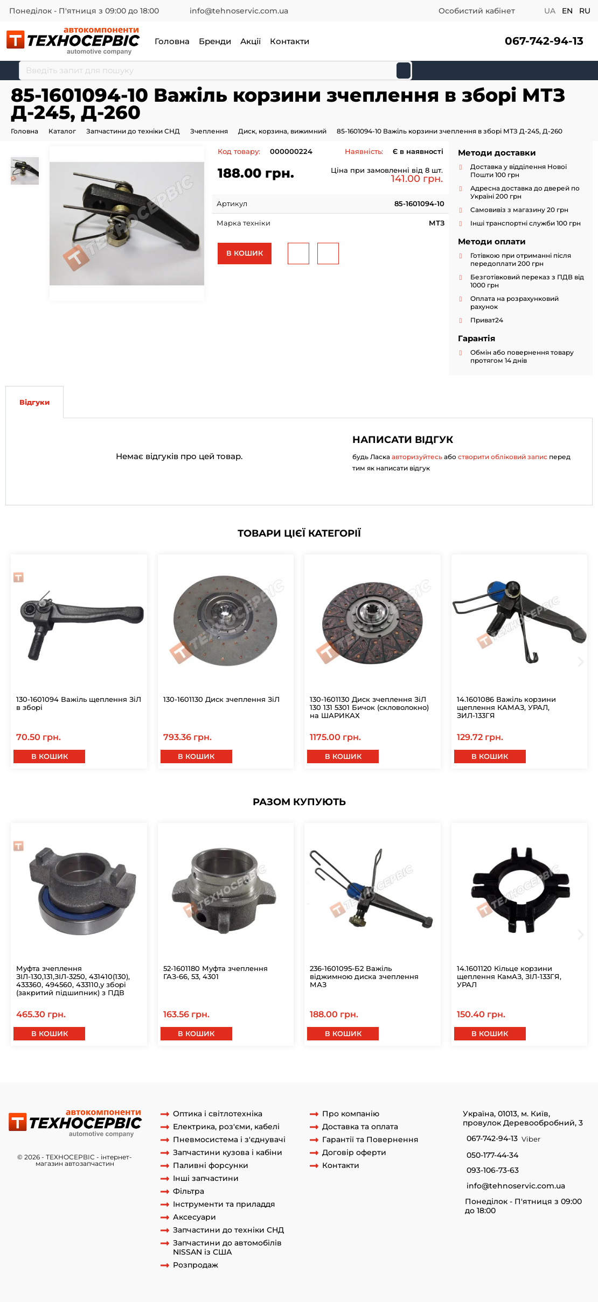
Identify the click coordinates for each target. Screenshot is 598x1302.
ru (584, 11)
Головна (172, 41)
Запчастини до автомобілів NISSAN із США (227, 1247)
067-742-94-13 (544, 40)
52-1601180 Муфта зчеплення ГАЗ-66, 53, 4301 (215, 972)
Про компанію (350, 1113)
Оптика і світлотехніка (217, 1113)
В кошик (244, 253)
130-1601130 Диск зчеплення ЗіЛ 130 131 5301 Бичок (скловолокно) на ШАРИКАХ (369, 707)
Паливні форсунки (210, 1165)
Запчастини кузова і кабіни (227, 1152)
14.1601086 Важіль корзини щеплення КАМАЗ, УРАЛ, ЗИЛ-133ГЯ (506, 707)
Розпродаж (195, 1265)
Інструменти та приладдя (224, 1204)
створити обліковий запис (502, 457)
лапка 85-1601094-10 (112, 1072)
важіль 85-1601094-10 (190, 1072)
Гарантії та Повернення (370, 1139)
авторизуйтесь (417, 457)
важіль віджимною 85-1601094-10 (291, 1072)
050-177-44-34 (492, 1155)
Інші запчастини (206, 1178)
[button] (543, 41)
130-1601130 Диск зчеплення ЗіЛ (221, 699)
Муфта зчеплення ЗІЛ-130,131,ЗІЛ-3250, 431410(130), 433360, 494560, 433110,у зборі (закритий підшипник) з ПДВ (73, 980)
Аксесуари (194, 1217)
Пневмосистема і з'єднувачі (229, 1139)
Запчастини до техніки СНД (133, 131)
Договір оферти (354, 1152)
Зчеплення (209, 131)
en (567, 11)
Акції (250, 41)
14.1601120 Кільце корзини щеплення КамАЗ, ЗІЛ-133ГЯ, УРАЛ (509, 976)
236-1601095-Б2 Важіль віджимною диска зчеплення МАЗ (364, 976)
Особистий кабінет (477, 11)
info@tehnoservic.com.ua (239, 11)
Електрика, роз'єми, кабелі (226, 1126)
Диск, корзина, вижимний (282, 131)
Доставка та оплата (360, 1126)
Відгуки (34, 402)
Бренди (215, 41)
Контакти (289, 41)
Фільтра (188, 1191)
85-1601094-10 (48, 1072)
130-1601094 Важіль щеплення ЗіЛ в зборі (78, 703)
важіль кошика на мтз (394, 1072)
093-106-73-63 (493, 1170)
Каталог (62, 131)
